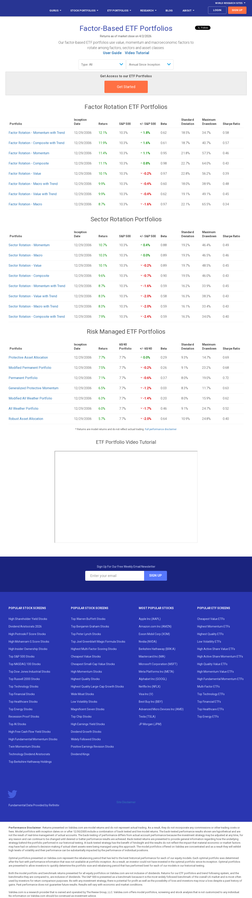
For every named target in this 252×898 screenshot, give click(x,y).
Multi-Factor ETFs (208, 686)
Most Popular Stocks (156, 608)
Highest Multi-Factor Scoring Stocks (94, 649)
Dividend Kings (80, 754)
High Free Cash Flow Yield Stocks (30, 731)
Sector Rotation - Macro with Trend (33, 306)
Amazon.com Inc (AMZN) (155, 626)
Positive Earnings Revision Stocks (92, 746)
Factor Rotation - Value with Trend (33, 194)
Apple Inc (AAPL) (150, 619)
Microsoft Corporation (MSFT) (158, 664)
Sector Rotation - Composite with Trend (37, 317)
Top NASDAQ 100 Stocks (25, 664)
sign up (237, 10)
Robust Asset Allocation (26, 419)
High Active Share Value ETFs (216, 649)
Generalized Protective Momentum (33, 388)
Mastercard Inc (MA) (152, 656)
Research (148, 10)
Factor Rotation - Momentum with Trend (37, 133)
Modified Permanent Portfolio (30, 368)
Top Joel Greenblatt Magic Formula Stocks (98, 641)
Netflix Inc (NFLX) (149, 686)
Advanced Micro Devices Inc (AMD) (161, 709)
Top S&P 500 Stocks (22, 656)
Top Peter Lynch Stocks (86, 634)
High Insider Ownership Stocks (28, 649)
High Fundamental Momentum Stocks (33, 739)
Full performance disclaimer (161, 429)
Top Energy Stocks (20, 709)
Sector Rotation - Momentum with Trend (37, 286)
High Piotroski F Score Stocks (27, 634)
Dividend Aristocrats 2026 (25, 626)
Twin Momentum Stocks (24, 746)
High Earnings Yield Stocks (88, 724)
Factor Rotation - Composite (29, 163)
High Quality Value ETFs (212, 664)
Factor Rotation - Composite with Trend (36, 143)
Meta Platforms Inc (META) (156, 671)
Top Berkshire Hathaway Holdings (30, 761)
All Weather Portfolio (23, 408)
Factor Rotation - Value (25, 174)
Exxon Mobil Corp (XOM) (154, 634)
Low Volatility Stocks (84, 701)
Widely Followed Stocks (86, 739)
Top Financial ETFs (209, 701)
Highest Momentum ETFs (213, 626)
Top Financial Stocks (22, 694)
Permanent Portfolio (23, 378)
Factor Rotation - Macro (25, 204)
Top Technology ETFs (211, 694)
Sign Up (155, 575)
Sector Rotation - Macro (26, 255)
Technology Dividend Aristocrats (29, 754)
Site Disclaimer (126, 802)
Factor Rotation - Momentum (29, 153)
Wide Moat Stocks (82, 694)
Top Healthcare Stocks (23, 701)
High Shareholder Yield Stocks (28, 619)
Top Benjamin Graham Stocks (90, 626)
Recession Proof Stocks (24, 716)
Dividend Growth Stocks (86, 731)
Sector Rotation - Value (25, 265)
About (188, 10)
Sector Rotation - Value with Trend (33, 296)
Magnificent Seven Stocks (87, 709)
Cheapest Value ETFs (211, 619)
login (217, 10)
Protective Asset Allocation (28, 357)
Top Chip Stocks (81, 716)
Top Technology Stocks (23, 686)
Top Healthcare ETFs (210, 709)
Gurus (55, 10)
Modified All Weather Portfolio (30, 398)
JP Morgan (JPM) (150, 724)
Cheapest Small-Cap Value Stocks (93, 664)
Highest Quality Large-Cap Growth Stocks (97, 686)
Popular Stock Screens (27, 608)
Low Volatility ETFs (209, 641)
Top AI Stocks (17, 724)
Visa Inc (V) (146, 694)
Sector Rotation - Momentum (29, 245)
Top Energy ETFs (208, 716)
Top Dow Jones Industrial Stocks (29, 671)
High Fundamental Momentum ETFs (220, 679)
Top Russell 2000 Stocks (24, 679)
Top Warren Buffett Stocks (88, 619)
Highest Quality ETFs (210, 634)
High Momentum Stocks (86, 671)
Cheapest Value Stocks (86, 656)
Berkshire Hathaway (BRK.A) (157, 649)
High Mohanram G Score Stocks (29, 641)
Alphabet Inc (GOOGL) (153, 679)
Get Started (126, 87)
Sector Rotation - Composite (29, 276)
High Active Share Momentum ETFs (220, 656)
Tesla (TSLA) (147, 716)
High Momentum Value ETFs (215, 671)
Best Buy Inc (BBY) (151, 701)
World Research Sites (230, 3)
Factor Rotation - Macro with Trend (33, 184)
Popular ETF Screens (213, 608)
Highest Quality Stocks (85, 679)
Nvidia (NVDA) (148, 641)
